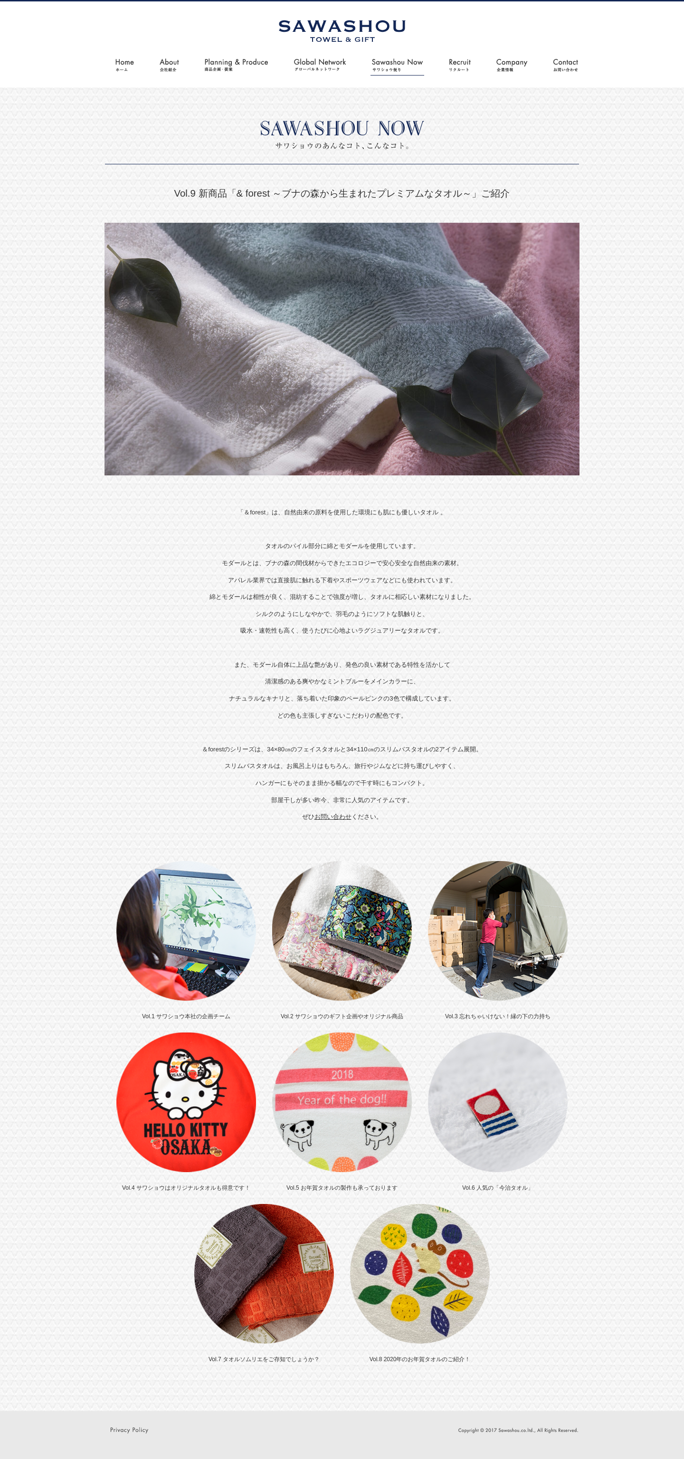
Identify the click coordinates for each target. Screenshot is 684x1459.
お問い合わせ (333, 816)
